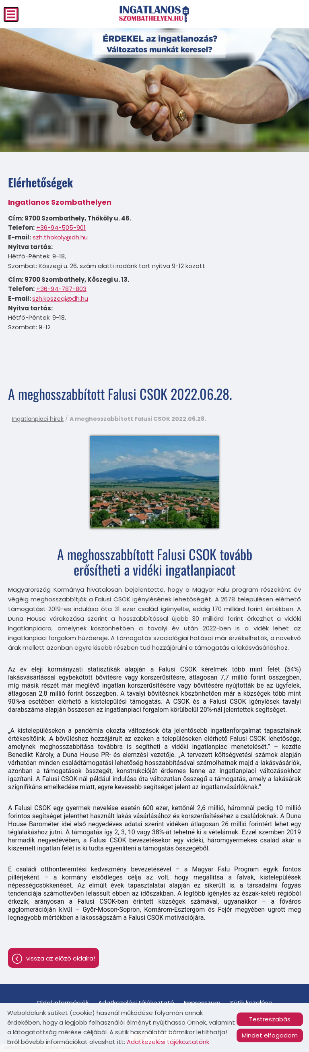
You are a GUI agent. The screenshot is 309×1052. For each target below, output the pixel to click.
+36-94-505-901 (61, 227)
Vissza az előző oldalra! (60, 958)
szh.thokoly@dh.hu (60, 237)
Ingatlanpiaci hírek (38, 419)
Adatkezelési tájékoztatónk (168, 1041)
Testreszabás (269, 1019)
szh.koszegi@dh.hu (60, 298)
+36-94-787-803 (61, 289)
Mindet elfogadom (270, 1035)
